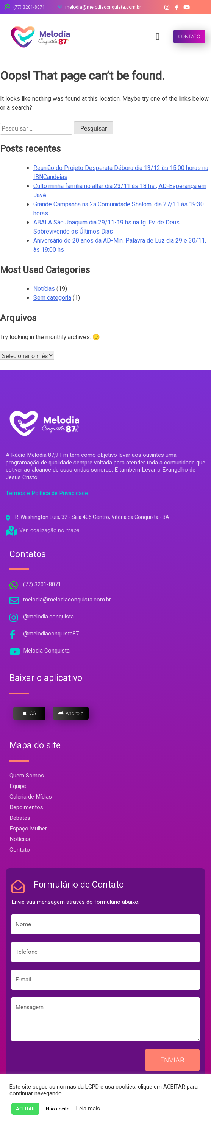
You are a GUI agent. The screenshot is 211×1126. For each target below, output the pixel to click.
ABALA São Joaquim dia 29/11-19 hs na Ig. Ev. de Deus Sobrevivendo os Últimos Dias (106, 227)
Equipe (17, 786)
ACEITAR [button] (25, 1108)
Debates (19, 818)
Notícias (44, 288)
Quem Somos (26, 775)
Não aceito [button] (58, 1108)
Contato (19, 850)
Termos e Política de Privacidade (47, 493)
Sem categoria (52, 297)
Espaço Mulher (28, 828)
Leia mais (88, 1109)
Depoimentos (26, 807)
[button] (157, 37)
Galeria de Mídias (30, 797)
